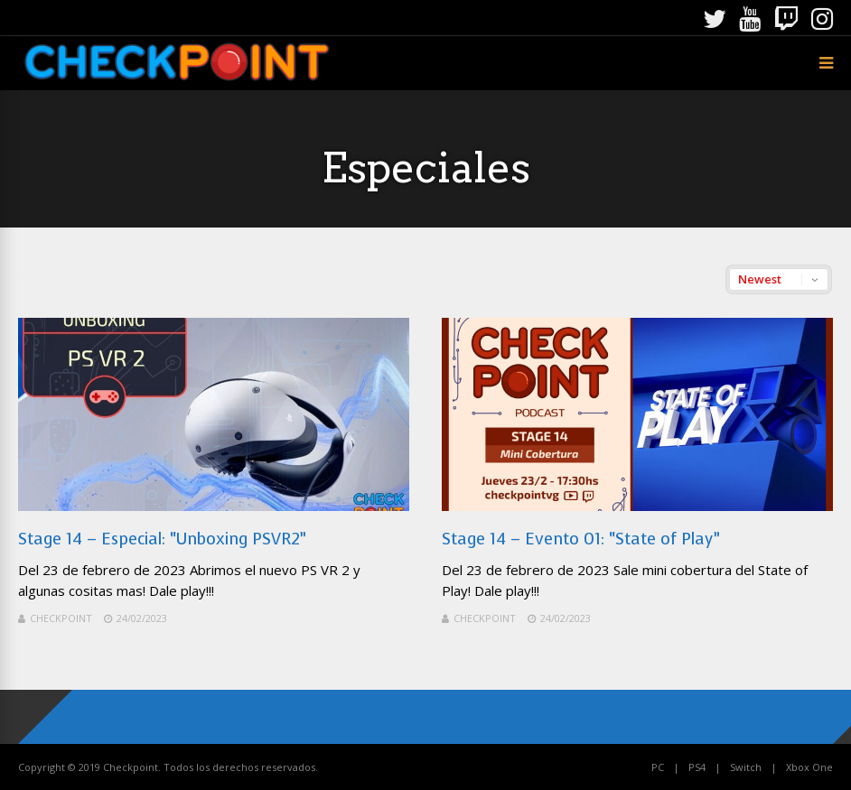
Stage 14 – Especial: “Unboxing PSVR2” (162, 539)
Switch (746, 767)
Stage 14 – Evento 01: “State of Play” (581, 539)
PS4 (697, 767)
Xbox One (809, 767)
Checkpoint (61, 618)
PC (657, 767)
